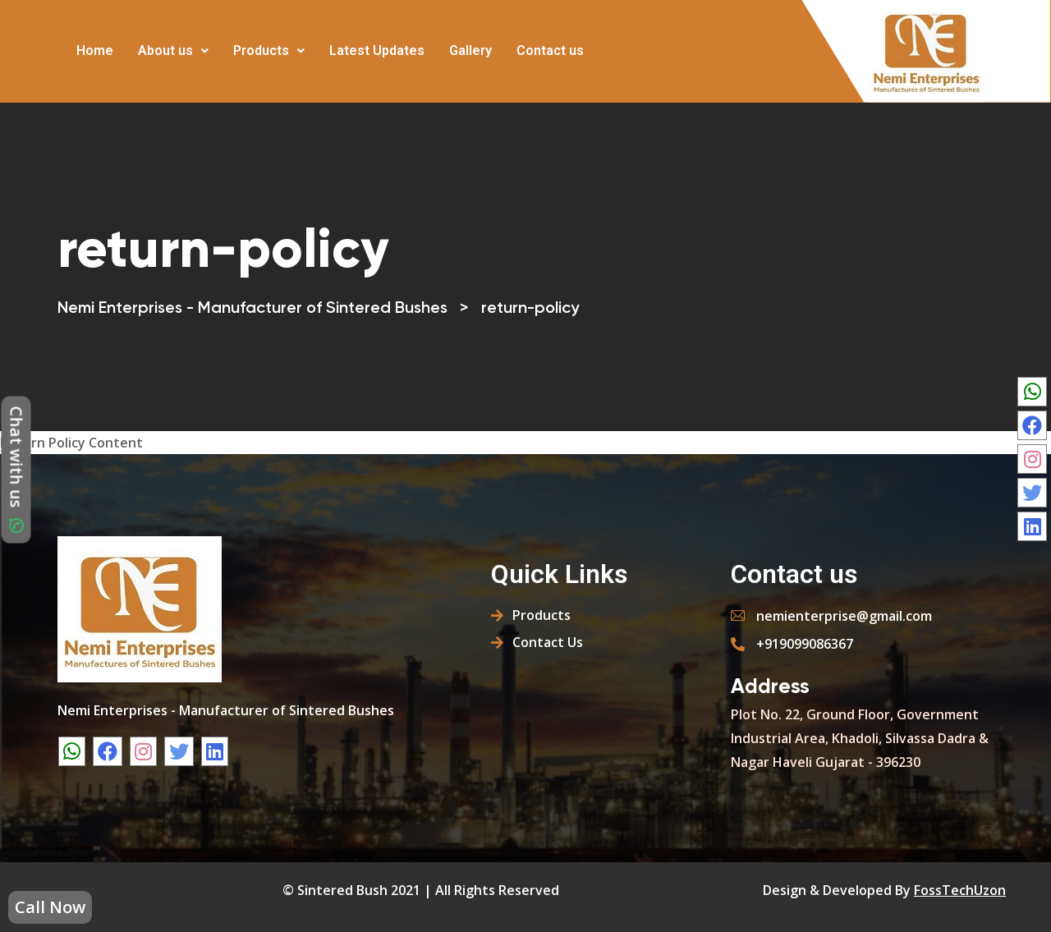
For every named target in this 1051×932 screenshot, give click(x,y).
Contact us (550, 50)
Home (94, 50)
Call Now (50, 907)
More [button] (609, 38)
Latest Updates (377, 50)
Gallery (470, 50)
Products (269, 50)
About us (173, 50)
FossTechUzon (960, 890)
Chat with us (17, 470)
